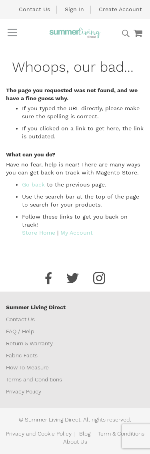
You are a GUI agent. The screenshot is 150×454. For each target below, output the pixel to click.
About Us (75, 441)
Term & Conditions (121, 433)
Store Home (38, 232)
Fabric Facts (22, 355)
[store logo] (75, 32)
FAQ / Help (20, 331)
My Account (76, 232)
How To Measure (27, 367)
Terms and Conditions (34, 379)
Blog (84, 433)
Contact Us (34, 9)
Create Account (120, 9)
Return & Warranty (29, 343)
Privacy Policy (23, 391)
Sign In (74, 9)
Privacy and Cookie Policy (39, 433)
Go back (33, 184)
